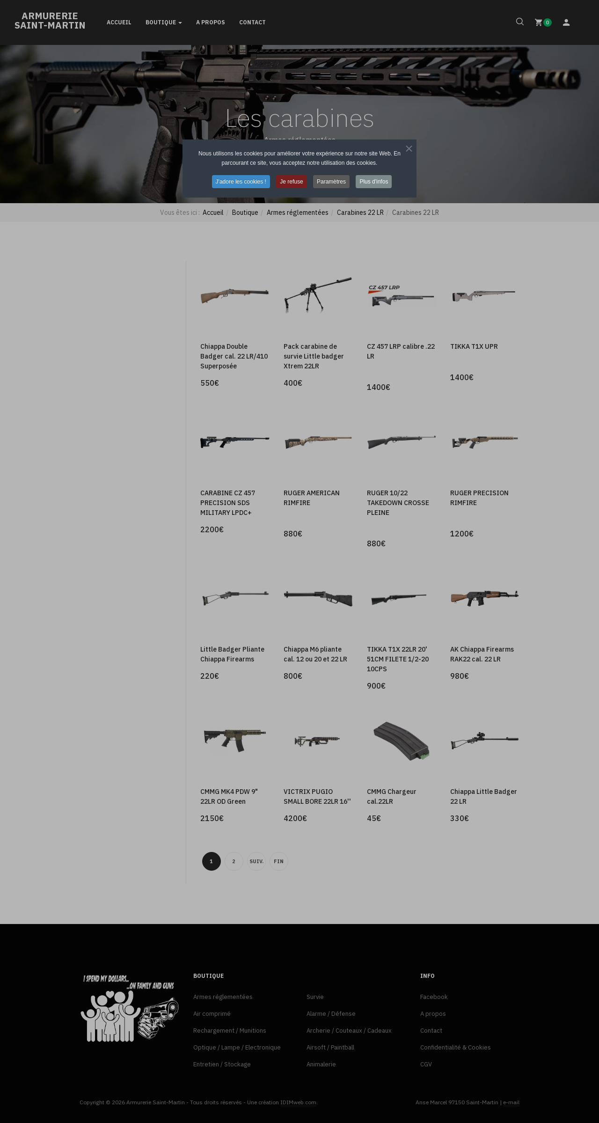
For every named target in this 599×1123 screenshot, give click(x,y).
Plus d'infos (373, 181)
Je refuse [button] (291, 181)
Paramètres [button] (331, 181)
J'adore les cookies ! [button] (241, 181)
